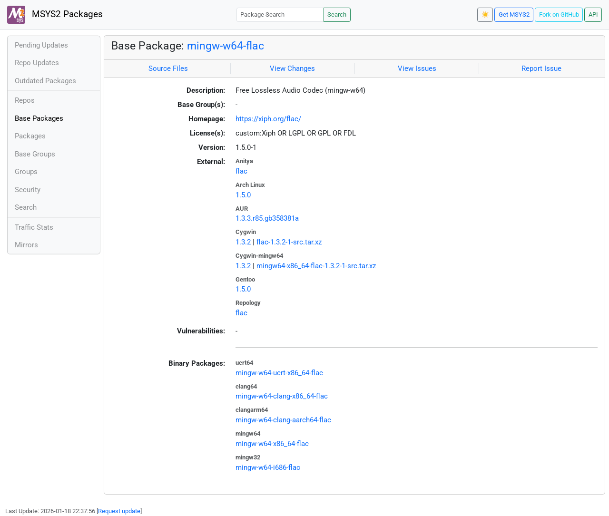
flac (241, 171)
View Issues (417, 68)
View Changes (292, 68)
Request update (119, 511)
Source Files (168, 68)
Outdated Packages (45, 81)
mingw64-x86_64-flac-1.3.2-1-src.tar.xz (316, 266)
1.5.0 (243, 195)
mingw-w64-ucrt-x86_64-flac (279, 373)
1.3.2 (243, 242)
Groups (26, 171)
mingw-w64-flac (225, 45)
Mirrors (26, 245)
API (593, 14)
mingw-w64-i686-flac (268, 467)
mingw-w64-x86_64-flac (272, 443)
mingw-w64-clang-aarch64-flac (283, 420)
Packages (30, 136)
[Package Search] (280, 14)
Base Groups (35, 154)
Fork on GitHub (559, 14)
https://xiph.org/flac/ (268, 119)
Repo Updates (37, 62)
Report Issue (541, 68)
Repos (25, 100)
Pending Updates (41, 45)
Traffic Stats (34, 227)
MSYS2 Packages (55, 15)
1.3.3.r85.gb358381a (267, 218)
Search (336, 14)
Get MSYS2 (514, 14)
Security (27, 189)
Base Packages (39, 118)
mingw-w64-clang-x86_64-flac (282, 396)
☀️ (485, 14)
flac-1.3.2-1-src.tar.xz (289, 242)
